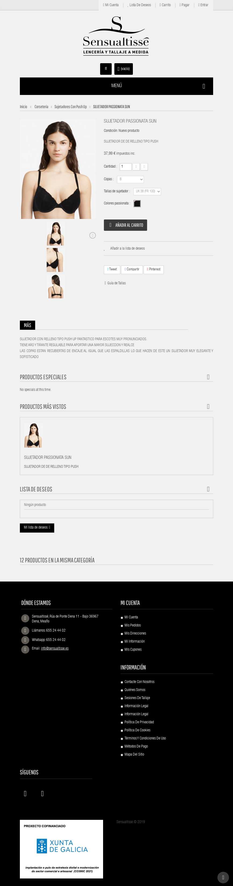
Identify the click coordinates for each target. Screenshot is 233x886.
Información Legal (136, 706)
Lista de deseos (139, 5)
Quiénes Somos (135, 690)
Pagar (185, 5)
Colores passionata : (117, 203)
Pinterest (153, 269)
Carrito (165, 5)
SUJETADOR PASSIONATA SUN (47, 458)
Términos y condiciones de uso (145, 738)
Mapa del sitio (134, 755)
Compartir (132, 269)
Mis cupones (133, 650)
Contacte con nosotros (139, 682)
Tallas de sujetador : (117, 191)
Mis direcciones (135, 634)
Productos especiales (43, 377)
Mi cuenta (111, 5)
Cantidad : (110, 167)
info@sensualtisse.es (54, 649)
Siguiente (92, 235)
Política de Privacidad (139, 722)
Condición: (111, 131)
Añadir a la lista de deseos (127, 249)
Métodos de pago (136, 747)
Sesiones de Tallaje (137, 698)
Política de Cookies (137, 730)
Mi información (135, 642)
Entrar (203, 5)
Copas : (109, 179)
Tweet (112, 269)
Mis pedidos (133, 626)
